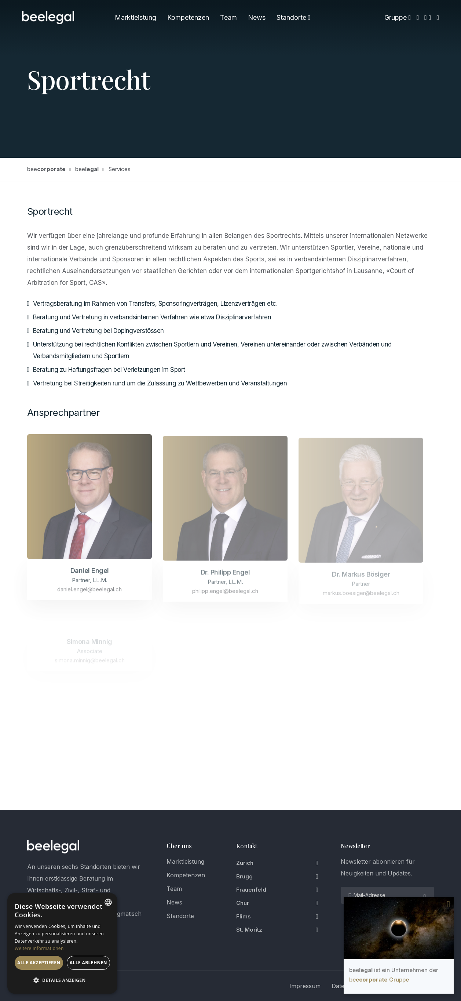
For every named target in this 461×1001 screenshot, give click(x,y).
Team (228, 17)
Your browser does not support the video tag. (399, 928)
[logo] (53, 846)
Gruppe (397, 17)
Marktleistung (135, 17)
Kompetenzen (188, 17)
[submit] (424, 895)
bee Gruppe (379, 979)
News (257, 17)
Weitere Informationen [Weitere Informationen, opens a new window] (39, 948)
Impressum (305, 986)
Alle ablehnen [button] (88, 963)
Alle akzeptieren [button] (39, 963)
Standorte (294, 17)
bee (46, 169)
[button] (62, 980)
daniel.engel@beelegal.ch (89, 595)
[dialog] (62, 943)
